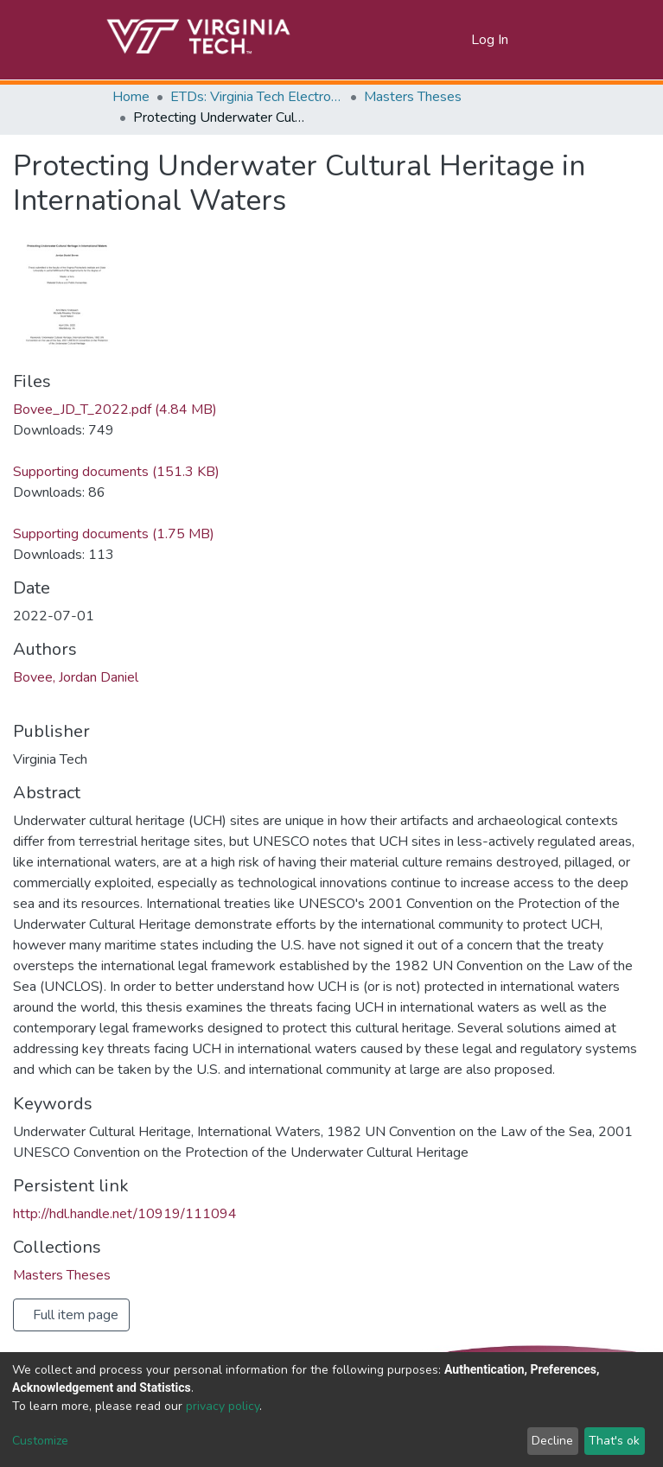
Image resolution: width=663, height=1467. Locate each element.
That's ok (614, 1440)
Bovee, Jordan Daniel (75, 677)
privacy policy (222, 1406)
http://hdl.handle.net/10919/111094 (125, 1213)
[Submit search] (437, 39)
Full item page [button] (75, 1314)
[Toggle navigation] (541, 39)
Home (131, 96)
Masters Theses (413, 96)
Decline (552, 1440)
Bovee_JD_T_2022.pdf (115, 409)
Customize (40, 1440)
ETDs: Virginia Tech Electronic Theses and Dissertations (256, 96)
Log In (490, 39)
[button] (458, 39)
